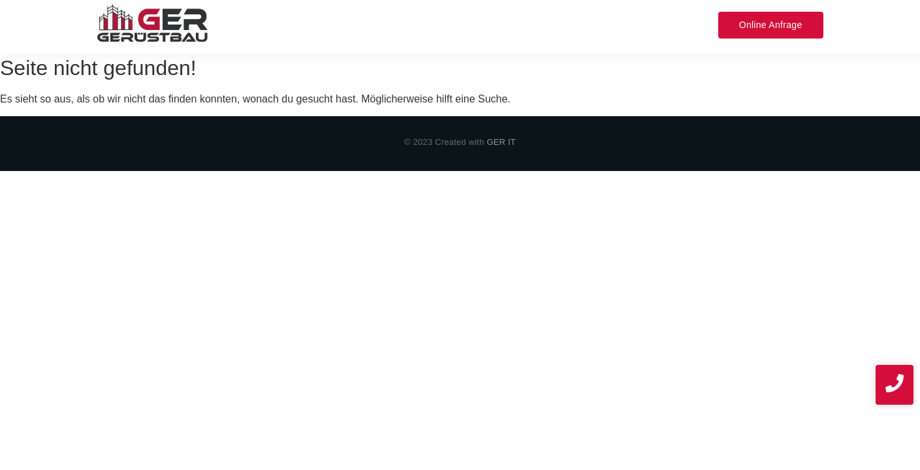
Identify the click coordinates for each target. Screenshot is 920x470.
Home (260, 24)
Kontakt (549, 24)
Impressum (611, 24)
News (669, 24)
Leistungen (319, 24)
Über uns (436, 24)
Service (380, 24)
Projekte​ (494, 24)
